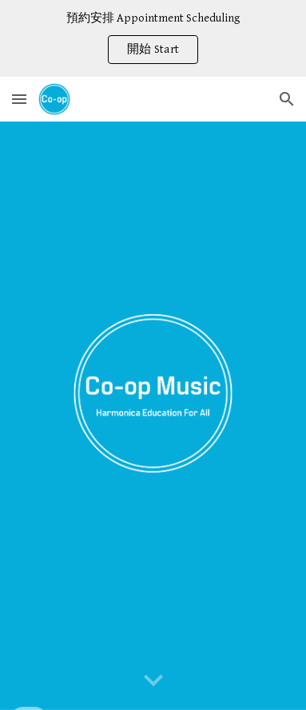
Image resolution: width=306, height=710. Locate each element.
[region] (153, 38)
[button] (19, 99)
